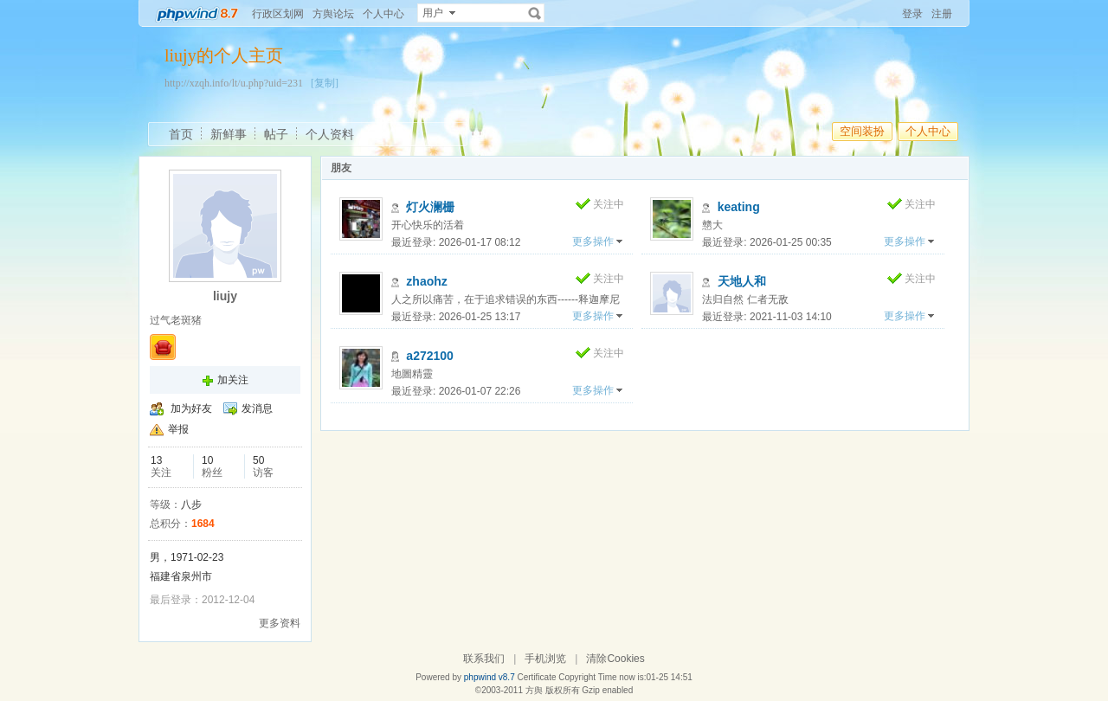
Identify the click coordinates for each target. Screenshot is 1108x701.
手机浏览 (545, 659)
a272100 (430, 356)
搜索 (535, 13)
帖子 (276, 134)
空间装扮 (862, 131)
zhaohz (426, 281)
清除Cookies (615, 659)
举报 (178, 429)
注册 (941, 14)
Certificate (536, 677)
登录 (912, 14)
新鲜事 (228, 134)
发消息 (257, 408)
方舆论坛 (333, 14)
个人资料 (330, 134)
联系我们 (484, 659)
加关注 (232, 380)
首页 (181, 134)
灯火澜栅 (430, 207)
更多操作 (593, 241)
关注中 (608, 204)
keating (739, 207)
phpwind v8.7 (489, 677)
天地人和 (742, 281)
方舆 (534, 690)
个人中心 (383, 14)
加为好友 (191, 408)
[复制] (324, 83)
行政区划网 (278, 14)
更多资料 (279, 623)
